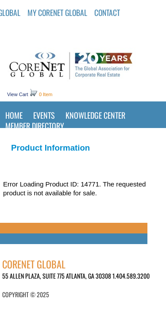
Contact (107, 12)
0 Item (46, 94)
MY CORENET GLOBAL (57, 12)
